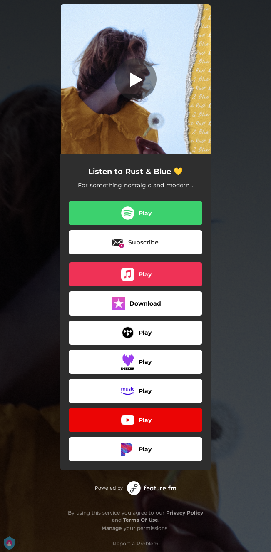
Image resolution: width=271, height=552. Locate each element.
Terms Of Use (140, 520)
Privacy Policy (184, 513)
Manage (112, 528)
